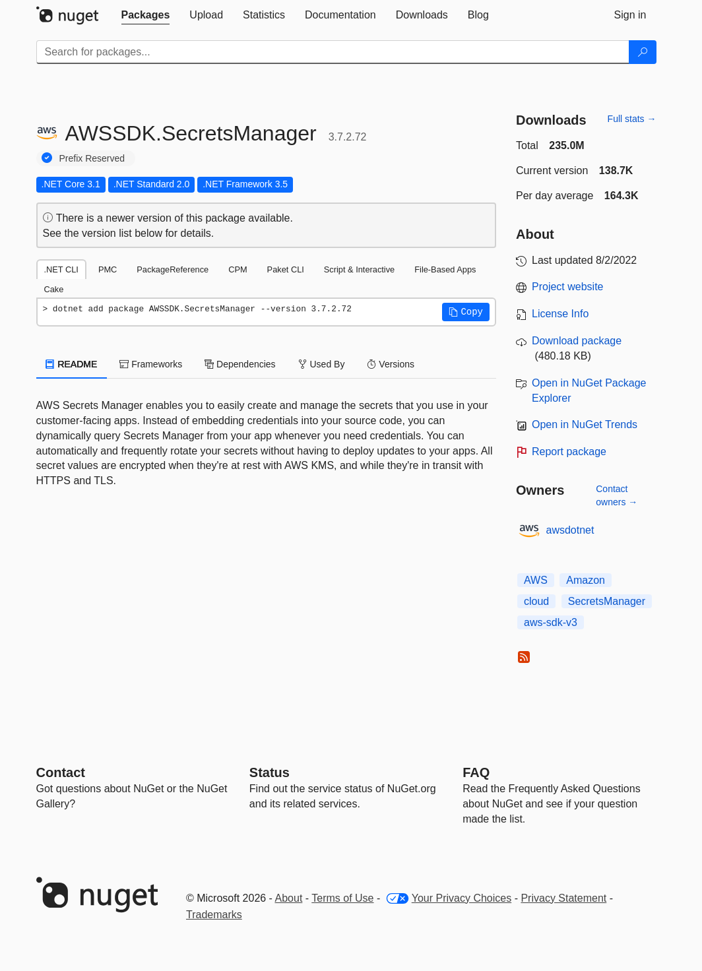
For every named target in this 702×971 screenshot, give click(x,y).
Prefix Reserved (92, 158)
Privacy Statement (563, 898)
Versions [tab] (390, 364)
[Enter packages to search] (332, 52)
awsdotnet (570, 530)
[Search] (642, 52)
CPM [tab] (237, 269)
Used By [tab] (321, 364)
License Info (560, 313)
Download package (577, 340)
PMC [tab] (107, 269)
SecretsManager (606, 601)
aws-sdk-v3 (550, 622)
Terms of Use (342, 898)
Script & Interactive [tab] (359, 269)
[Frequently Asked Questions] (476, 772)
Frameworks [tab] (150, 364)
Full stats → (632, 118)
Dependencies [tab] (240, 364)
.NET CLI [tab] (61, 269)
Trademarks (214, 914)
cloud (536, 601)
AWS (536, 580)
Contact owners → (616, 495)
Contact (60, 772)
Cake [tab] (54, 289)
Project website (568, 286)
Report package (569, 451)
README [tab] (72, 364)
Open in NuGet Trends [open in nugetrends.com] (584, 424)
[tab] (146, 15)
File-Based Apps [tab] (445, 269)
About (289, 898)
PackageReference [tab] (172, 269)
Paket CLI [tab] (285, 269)
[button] (466, 312)
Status (269, 772)
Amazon (585, 580)
